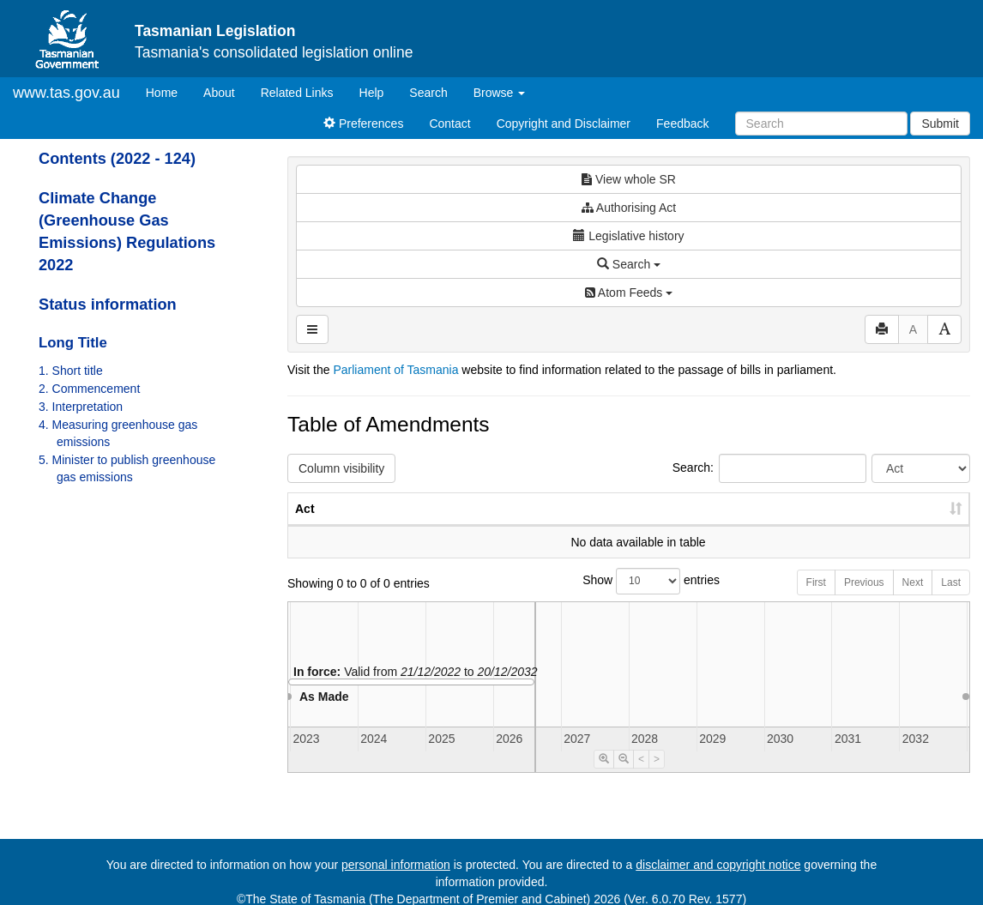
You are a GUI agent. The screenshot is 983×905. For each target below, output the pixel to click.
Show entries (628, 598)
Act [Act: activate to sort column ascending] (305, 526)
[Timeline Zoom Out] (623, 776)
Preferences (363, 123)
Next (913, 600)
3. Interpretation (81, 406)
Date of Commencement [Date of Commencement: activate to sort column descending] (879, 517)
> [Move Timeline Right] (657, 776)
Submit (940, 123)
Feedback (682, 123)
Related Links (297, 93)
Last (951, 600)
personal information (395, 865)
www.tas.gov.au (66, 92)
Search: (769, 468)
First (816, 600)
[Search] (821, 124)
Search (428, 93)
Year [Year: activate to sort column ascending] (762, 526)
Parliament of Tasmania (395, 370)
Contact (449, 123)
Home (168, 91)
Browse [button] (499, 93)
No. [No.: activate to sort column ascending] (683, 526)
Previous (864, 600)
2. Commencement (89, 388)
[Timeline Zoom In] (604, 776)
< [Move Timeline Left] (641, 776)
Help (371, 93)
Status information (108, 304)
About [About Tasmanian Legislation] (219, 93)
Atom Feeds (628, 292)
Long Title (73, 343)
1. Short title (71, 370)
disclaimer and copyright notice (718, 865)
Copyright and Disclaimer (563, 123)
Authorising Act (629, 207)
